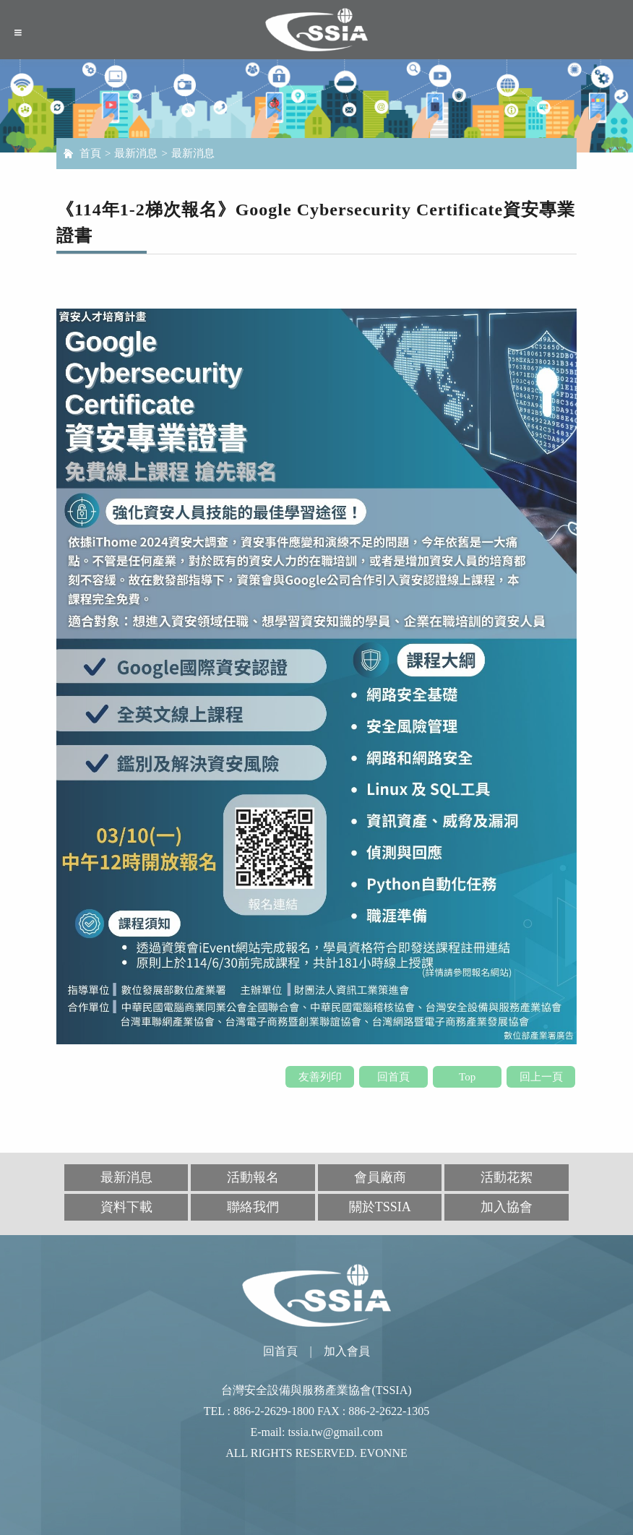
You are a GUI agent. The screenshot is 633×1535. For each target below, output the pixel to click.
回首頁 (393, 1077)
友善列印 (320, 1077)
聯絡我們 (253, 1207)
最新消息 (136, 153)
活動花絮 (507, 1177)
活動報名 (253, 1177)
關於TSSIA (380, 1207)
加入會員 (347, 1351)
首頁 (90, 153)
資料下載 (126, 1207)
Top (467, 1077)
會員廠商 (380, 1177)
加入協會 (507, 1207)
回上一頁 (541, 1077)
